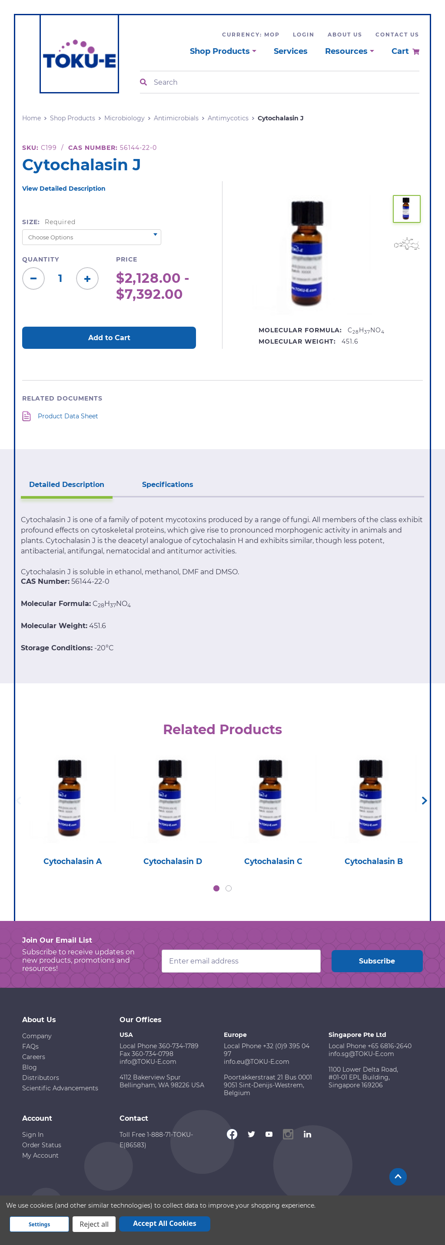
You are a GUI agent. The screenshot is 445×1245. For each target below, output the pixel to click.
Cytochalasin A (72, 862)
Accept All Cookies (164, 1223)
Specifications (153, 481)
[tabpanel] (72, 808)
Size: (49, 222)
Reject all (94, 1224)
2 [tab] (229, 889)
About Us (345, 34)
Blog (29, 1068)
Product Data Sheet (68, 416)
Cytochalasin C (273, 862)
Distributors (40, 1079)
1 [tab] (216, 889)
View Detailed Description (64, 188)
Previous (18, 801)
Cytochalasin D (172, 862)
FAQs (30, 1047)
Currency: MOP (251, 34)
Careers (33, 1058)
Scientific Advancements (60, 1089)
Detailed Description (62, 481)
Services (291, 51)
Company (37, 1037)
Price (126, 259)
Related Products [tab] (223, 727)
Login (304, 34)
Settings (39, 1224)
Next (424, 801)
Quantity (40, 259)
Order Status (41, 1146)
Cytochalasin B (373, 862)
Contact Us (397, 34)
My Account (40, 1156)
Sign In (32, 1135)
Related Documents (62, 398)
